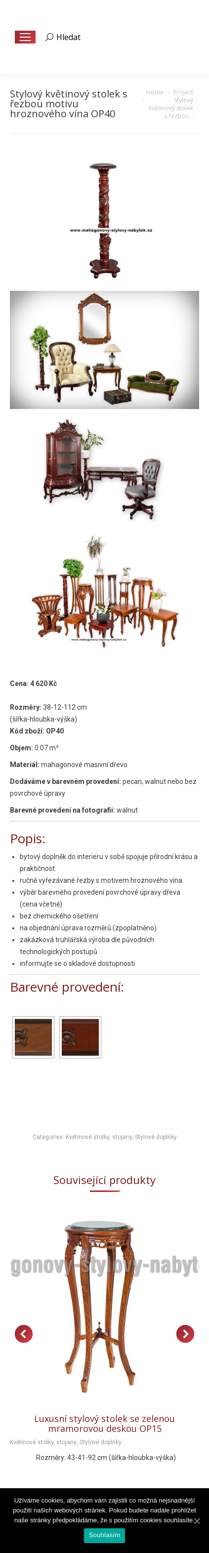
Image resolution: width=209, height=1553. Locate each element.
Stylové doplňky (156, 1137)
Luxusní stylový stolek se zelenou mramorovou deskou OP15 (104, 1423)
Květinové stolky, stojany (99, 1137)
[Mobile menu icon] (25, 37)
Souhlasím (105, 1535)
